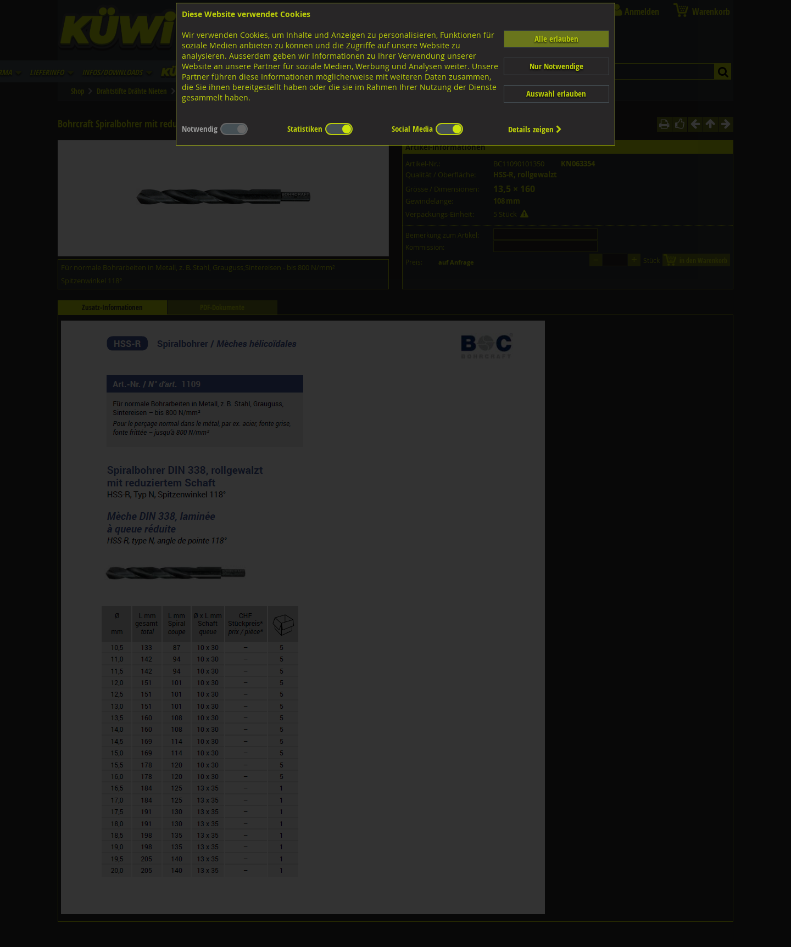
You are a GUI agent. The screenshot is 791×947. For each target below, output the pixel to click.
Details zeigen (535, 129)
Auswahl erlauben (556, 93)
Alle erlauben (556, 38)
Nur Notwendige (556, 66)
